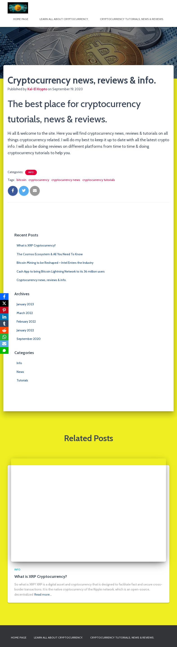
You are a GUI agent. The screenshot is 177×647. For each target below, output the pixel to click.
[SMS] (4, 350)
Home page (20, 19)
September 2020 (29, 339)
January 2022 (25, 330)
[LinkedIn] (4, 316)
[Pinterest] (4, 310)
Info (31, 172)
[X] (4, 303)
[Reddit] (4, 330)
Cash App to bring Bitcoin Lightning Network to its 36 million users (61, 271)
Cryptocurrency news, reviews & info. (41, 280)
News (20, 372)
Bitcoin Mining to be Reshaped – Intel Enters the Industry (55, 263)
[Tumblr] (4, 323)
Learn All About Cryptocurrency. (64, 19)
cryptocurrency (39, 180)
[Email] (4, 343)
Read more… (43, 594)
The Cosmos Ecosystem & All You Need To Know (50, 254)
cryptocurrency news (65, 180)
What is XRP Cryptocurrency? (36, 245)
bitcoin (21, 180)
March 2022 (25, 313)
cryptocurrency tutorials (98, 180)
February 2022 (26, 321)
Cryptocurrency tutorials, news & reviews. (132, 19)
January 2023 (25, 304)
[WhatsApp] (4, 337)
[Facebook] (4, 296)
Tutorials (22, 380)
